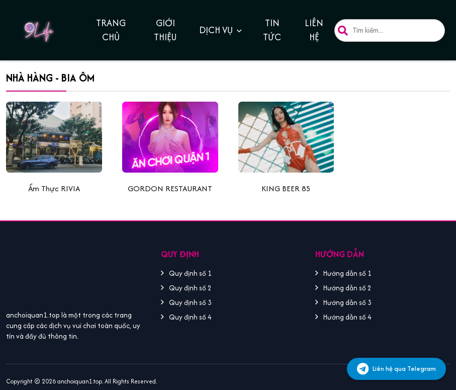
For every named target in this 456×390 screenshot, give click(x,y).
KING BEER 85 (286, 188)
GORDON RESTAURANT (170, 188)
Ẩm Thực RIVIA (54, 188)
